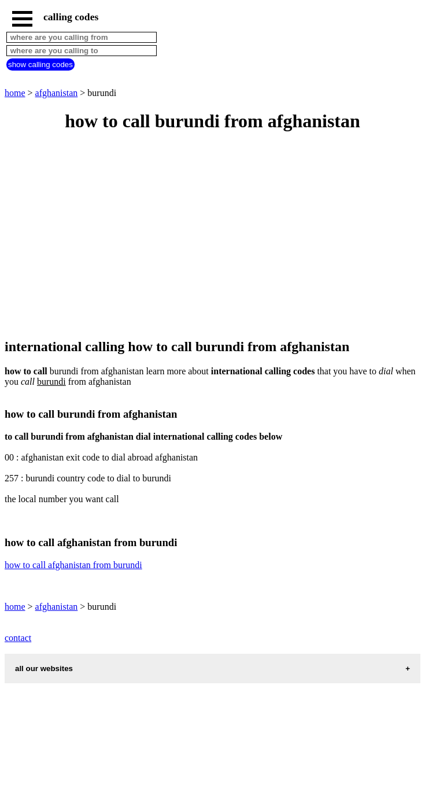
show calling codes (40, 64)
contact (18, 638)
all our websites (44, 668)
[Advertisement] (212, 236)
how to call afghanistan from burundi (73, 565)
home (15, 93)
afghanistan (56, 93)
